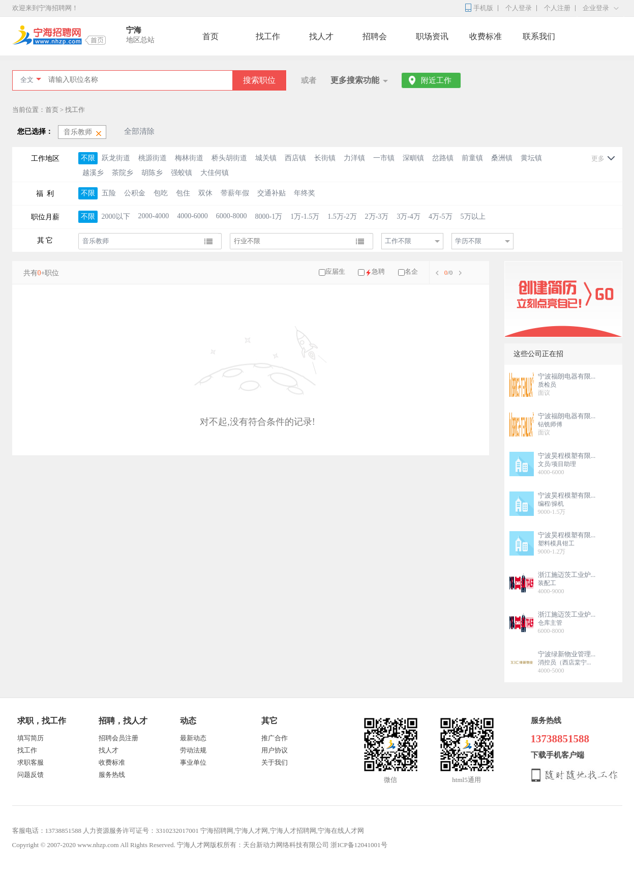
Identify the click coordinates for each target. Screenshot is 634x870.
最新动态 (193, 738)
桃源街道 (152, 158)
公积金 (134, 193)
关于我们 (274, 762)
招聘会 (375, 36)
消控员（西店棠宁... (564, 662)
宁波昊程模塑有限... (567, 455)
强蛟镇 (181, 173)
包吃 (161, 193)
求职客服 (30, 762)
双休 (205, 193)
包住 (183, 193)
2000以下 (116, 216)
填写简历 (30, 738)
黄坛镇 (531, 158)
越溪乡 (93, 173)
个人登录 (518, 8)
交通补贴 (271, 193)
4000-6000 (192, 216)
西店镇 (295, 158)
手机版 (483, 8)
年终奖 (304, 193)
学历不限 (468, 241)
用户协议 (274, 750)
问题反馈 (30, 774)
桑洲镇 (501, 158)
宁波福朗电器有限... (567, 376)
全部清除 (139, 131)
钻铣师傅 (550, 424)
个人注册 (557, 8)
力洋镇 (354, 158)
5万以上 (473, 216)
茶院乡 (122, 173)
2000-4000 (153, 216)
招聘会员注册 (118, 738)
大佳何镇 (214, 173)
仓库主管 (550, 622)
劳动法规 (193, 750)
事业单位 (193, 762)
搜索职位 (259, 80)
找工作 (268, 36)
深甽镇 (413, 158)
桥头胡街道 (229, 158)
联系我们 (539, 36)
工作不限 (398, 241)
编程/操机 (551, 503)
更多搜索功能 (354, 80)
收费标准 (485, 36)
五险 (109, 193)
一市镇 (384, 158)
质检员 (547, 384)
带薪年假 (235, 193)
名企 (411, 271)
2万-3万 (377, 216)
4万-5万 (440, 216)
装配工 (547, 583)
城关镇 (266, 158)
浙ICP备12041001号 (358, 845)
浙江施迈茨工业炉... (567, 574)
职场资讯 (432, 36)
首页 (210, 36)
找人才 (321, 36)
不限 (88, 158)
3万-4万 (408, 216)
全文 (27, 79)
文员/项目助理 (557, 464)
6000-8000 (231, 216)
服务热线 (112, 774)
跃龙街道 (116, 158)
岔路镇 (443, 158)
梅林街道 (189, 158)
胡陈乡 (152, 173)
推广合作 (274, 738)
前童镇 (472, 158)
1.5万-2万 (341, 216)
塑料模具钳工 (556, 543)
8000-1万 (269, 216)
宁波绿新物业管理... (567, 654)
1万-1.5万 (304, 216)
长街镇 (325, 158)
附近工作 (436, 80)
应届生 (335, 271)
